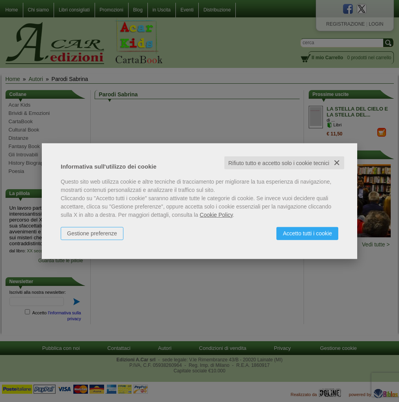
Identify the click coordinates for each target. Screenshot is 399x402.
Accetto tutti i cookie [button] (307, 233)
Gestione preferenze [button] (92, 233)
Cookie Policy (216, 214)
